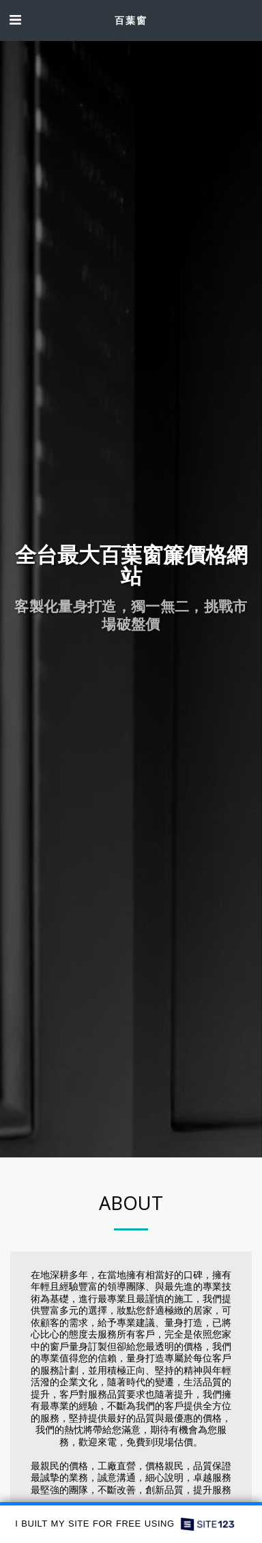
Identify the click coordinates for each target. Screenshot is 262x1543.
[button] (15, 19)
